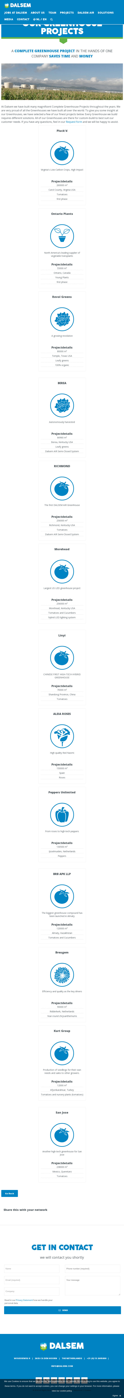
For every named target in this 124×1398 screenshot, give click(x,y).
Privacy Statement (24, 1300)
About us (38, 13)
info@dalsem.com (62, 1366)
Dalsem (18, 5)
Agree (116, 1395)
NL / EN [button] (40, 19)
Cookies (15, 1381)
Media (8, 19)
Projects (67, 13)
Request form (74, 122)
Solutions (106, 13)
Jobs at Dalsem (15, 13)
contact (23, 19)
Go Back (9, 1193)
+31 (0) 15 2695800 (96, 1358)
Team (52, 13)
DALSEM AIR (86, 13)
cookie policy (66, 1391)
